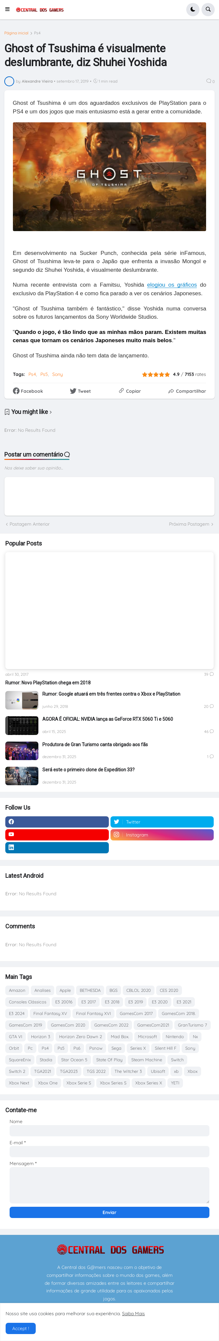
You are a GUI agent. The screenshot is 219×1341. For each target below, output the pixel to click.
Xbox (192, 1071)
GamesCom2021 (153, 1025)
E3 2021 (184, 1001)
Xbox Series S (113, 1082)
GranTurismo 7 (192, 1025)
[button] (9, 9)
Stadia (46, 1059)
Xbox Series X (148, 1082)
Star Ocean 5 (74, 1059)
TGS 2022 (96, 1071)
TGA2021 (42, 1071)
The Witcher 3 (128, 1071)
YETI (175, 1082)
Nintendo (175, 1036)
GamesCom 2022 (111, 1025)
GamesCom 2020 (68, 1025)
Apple (65, 990)
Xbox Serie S (78, 1082)
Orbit (14, 1048)
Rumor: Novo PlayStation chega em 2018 (48, 682)
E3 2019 (135, 1001)
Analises (42, 990)
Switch (177, 1059)
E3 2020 (160, 1001)
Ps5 (44, 374)
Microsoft (147, 1036)
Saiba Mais (133, 1314)
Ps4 (37, 33)
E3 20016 (63, 1001)
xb (176, 1071)
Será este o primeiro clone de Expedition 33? (88, 769)
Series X (138, 1048)
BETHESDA (90, 990)
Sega (116, 1048)
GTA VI (15, 1036)
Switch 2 (17, 1071)
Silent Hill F (165, 1048)
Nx (195, 1036)
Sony (57, 374)
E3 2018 (112, 1001)
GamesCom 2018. (179, 1013)
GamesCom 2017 (136, 1013)
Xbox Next (19, 1082)
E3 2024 (16, 1013)
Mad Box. (120, 1036)
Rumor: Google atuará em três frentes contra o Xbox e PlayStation (111, 694)
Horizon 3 (40, 1036)
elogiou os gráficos (172, 285)
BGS (113, 990)
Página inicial (16, 33)
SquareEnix (20, 1059)
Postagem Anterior (30, 524)
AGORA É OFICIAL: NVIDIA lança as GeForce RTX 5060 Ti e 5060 (107, 719)
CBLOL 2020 (138, 990)
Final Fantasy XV (50, 1013)
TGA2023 (69, 1071)
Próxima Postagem (189, 524)
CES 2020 (169, 990)
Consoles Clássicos (27, 1001)
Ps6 (76, 1048)
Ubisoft (158, 1071)
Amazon (17, 990)
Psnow (96, 1048)
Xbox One (48, 1082)
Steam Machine (146, 1059)
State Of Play (109, 1059)
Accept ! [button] (20, 1328)
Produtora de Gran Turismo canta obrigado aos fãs (95, 744)
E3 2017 (88, 1001)
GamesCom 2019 (25, 1025)
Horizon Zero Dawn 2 (80, 1036)
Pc (30, 1048)
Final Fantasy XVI (93, 1013)
